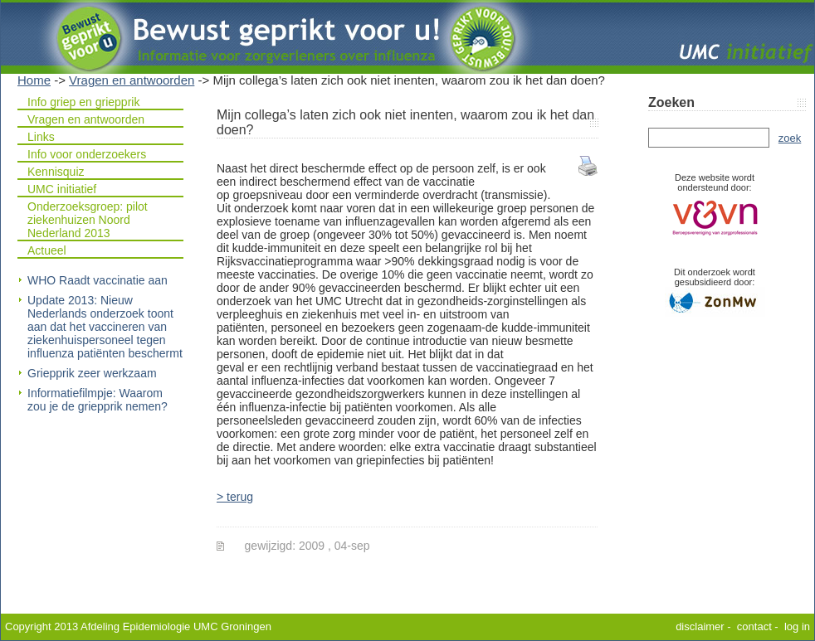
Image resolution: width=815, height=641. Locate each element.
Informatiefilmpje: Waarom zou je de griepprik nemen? (97, 399)
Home (34, 80)
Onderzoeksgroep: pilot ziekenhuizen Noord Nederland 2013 (87, 220)
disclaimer (700, 626)
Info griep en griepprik (83, 102)
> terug (235, 496)
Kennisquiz (56, 171)
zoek (789, 138)
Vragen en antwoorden (131, 80)
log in (797, 626)
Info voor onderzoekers (86, 154)
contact (754, 626)
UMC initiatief (61, 189)
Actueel (46, 250)
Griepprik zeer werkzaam (92, 373)
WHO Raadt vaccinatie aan (97, 280)
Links (41, 136)
